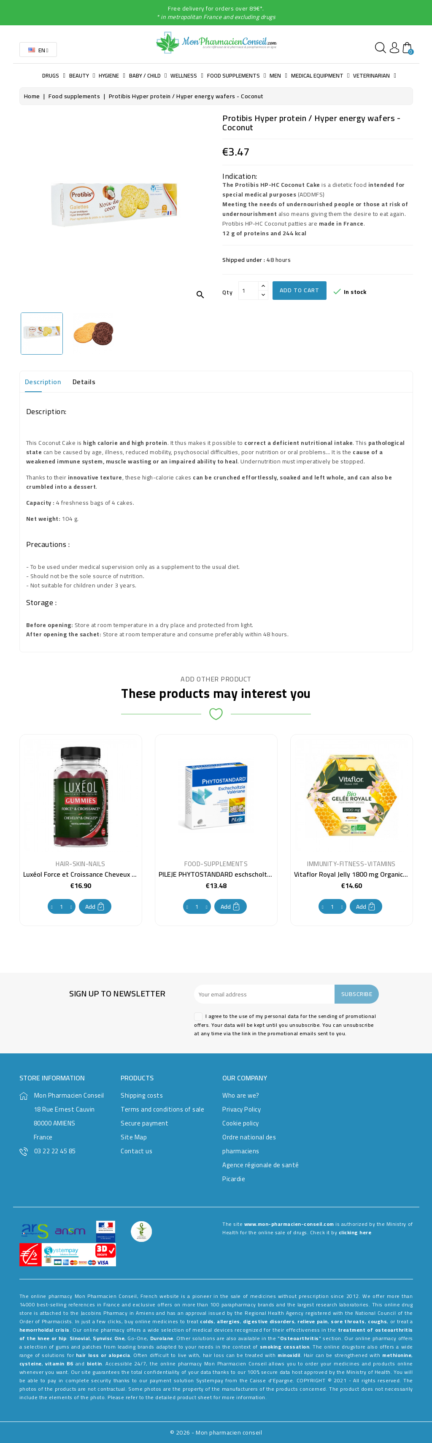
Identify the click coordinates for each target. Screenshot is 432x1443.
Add (95, 906)
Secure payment (144, 1123)
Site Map (134, 1137)
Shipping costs (142, 1095)
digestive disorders (268, 1321)
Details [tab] (84, 381)
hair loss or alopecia (103, 1355)
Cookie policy (240, 1123)
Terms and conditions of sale (162, 1109)
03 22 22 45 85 (55, 1151)
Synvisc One (108, 1338)
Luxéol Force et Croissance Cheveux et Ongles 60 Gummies (111, 874)
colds (207, 1321)
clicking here (355, 1232)
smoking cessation (285, 1346)
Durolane (161, 1338)
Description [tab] (43, 381)
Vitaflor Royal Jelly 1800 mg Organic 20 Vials (361, 874)
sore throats (347, 1321)
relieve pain (312, 1321)
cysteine (30, 1363)
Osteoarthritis (299, 1338)
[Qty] (248, 290)
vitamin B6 (59, 1363)
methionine (396, 1355)
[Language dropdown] (38, 49)
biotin (94, 1363)
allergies (228, 1321)
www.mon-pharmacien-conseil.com (289, 1224)
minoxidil (289, 1355)
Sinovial (80, 1338)
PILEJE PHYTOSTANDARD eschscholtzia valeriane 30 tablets (248, 874)
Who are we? (240, 1095)
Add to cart (299, 290)
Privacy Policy (241, 1109)
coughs (377, 1321)
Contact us (136, 1151)
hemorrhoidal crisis (44, 1330)
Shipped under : (243, 260)
